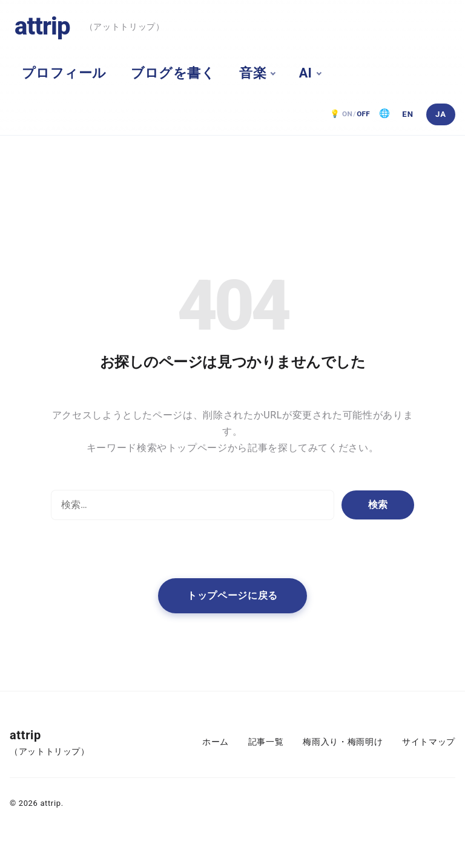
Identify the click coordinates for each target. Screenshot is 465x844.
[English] (408, 114)
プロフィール (64, 73)
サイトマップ (428, 742)
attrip (42, 26)
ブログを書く (173, 73)
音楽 (252, 73)
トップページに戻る (232, 595)
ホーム (215, 742)
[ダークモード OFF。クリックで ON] (350, 114)
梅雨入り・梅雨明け (343, 742)
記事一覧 (266, 742)
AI (305, 73)
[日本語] (440, 114)
